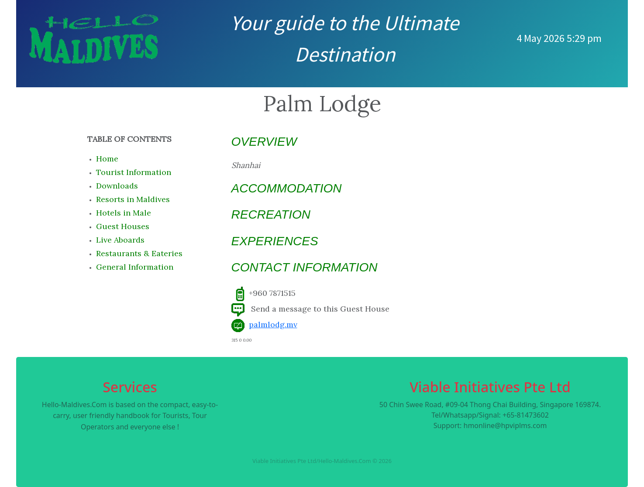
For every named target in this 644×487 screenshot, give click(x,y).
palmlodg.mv (273, 324)
